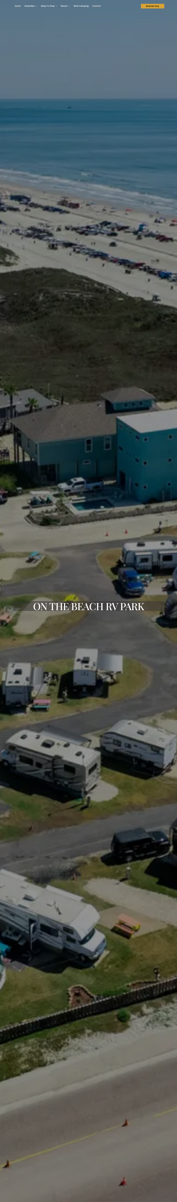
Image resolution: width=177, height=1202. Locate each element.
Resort (65, 6)
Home (18, 6)
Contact (96, 6)
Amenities (30, 6)
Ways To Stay (49, 6)
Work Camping (81, 6)
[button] (36, 6)
